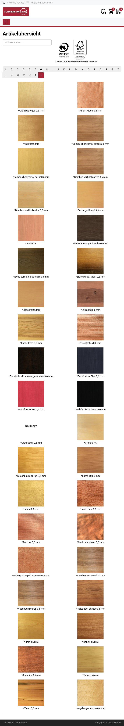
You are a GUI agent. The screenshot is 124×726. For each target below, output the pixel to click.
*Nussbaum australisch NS (90, 562)
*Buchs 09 (31, 230)
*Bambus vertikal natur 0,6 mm (31, 196)
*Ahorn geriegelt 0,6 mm (31, 97)
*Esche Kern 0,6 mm (31, 329)
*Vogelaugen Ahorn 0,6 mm (90, 695)
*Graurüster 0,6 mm (31, 429)
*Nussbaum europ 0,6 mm (31, 595)
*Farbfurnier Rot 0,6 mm (31, 396)
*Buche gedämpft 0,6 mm (90, 196)
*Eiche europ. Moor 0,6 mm (90, 263)
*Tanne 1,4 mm (90, 661)
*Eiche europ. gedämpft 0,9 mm (90, 230)
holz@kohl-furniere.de (42, 2)
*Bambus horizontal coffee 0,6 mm (90, 130)
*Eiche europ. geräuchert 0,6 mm (31, 263)
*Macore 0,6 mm (31, 528)
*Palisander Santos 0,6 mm (90, 595)
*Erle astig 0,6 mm (90, 296)
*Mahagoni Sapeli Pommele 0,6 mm (31, 562)
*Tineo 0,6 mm (31, 695)
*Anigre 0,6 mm (31, 130)
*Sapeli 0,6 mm (90, 628)
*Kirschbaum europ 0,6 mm (31, 462)
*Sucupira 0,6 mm (31, 661)
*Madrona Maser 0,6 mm (90, 528)
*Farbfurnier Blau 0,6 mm (90, 362)
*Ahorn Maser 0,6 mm (90, 97)
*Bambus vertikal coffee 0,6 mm (90, 163)
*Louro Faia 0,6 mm (90, 495)
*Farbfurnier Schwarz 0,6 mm (90, 396)
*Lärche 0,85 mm (90, 462)
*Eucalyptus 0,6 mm (90, 329)
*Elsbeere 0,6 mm (31, 296)
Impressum (21, 722)
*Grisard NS (90, 429)
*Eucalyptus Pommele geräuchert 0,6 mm (31, 362)
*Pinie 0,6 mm (31, 628)
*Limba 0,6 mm (31, 495)
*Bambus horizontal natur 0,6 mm (31, 163)
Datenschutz (9, 722)
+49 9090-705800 (15, 2)
